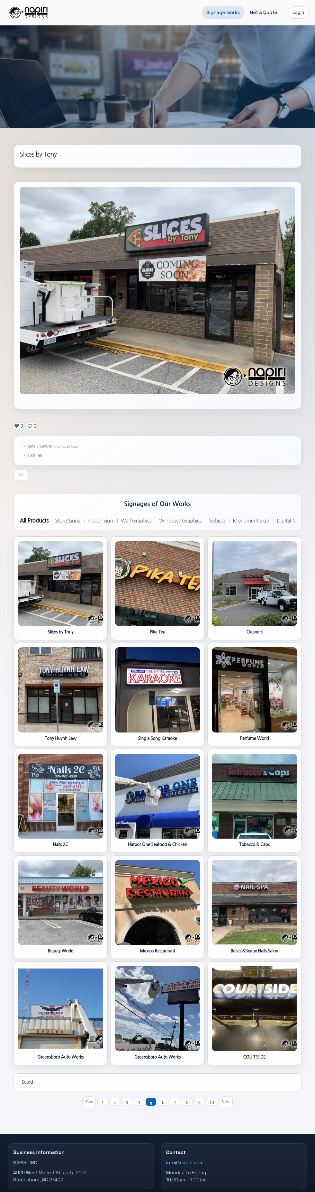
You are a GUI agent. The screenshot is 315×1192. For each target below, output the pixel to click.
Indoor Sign (100, 520)
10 (211, 1102)
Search (28, 1082)
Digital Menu (291, 520)
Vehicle (217, 520)
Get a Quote (263, 12)
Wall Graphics (136, 520)
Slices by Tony (38, 154)
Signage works (223, 12)
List (21, 474)
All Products (34, 520)
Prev (89, 1101)
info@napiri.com (185, 1163)
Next (226, 1101)
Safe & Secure (50, 446)
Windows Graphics (180, 520)
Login (298, 12)
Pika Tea (32, 455)
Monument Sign (251, 520)
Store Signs (67, 520)
